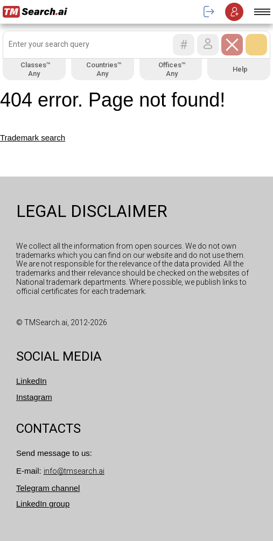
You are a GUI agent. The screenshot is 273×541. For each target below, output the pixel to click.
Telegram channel (48, 488)
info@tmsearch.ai (74, 471)
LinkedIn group (42, 503)
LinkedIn (31, 380)
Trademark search (32, 137)
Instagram (34, 397)
